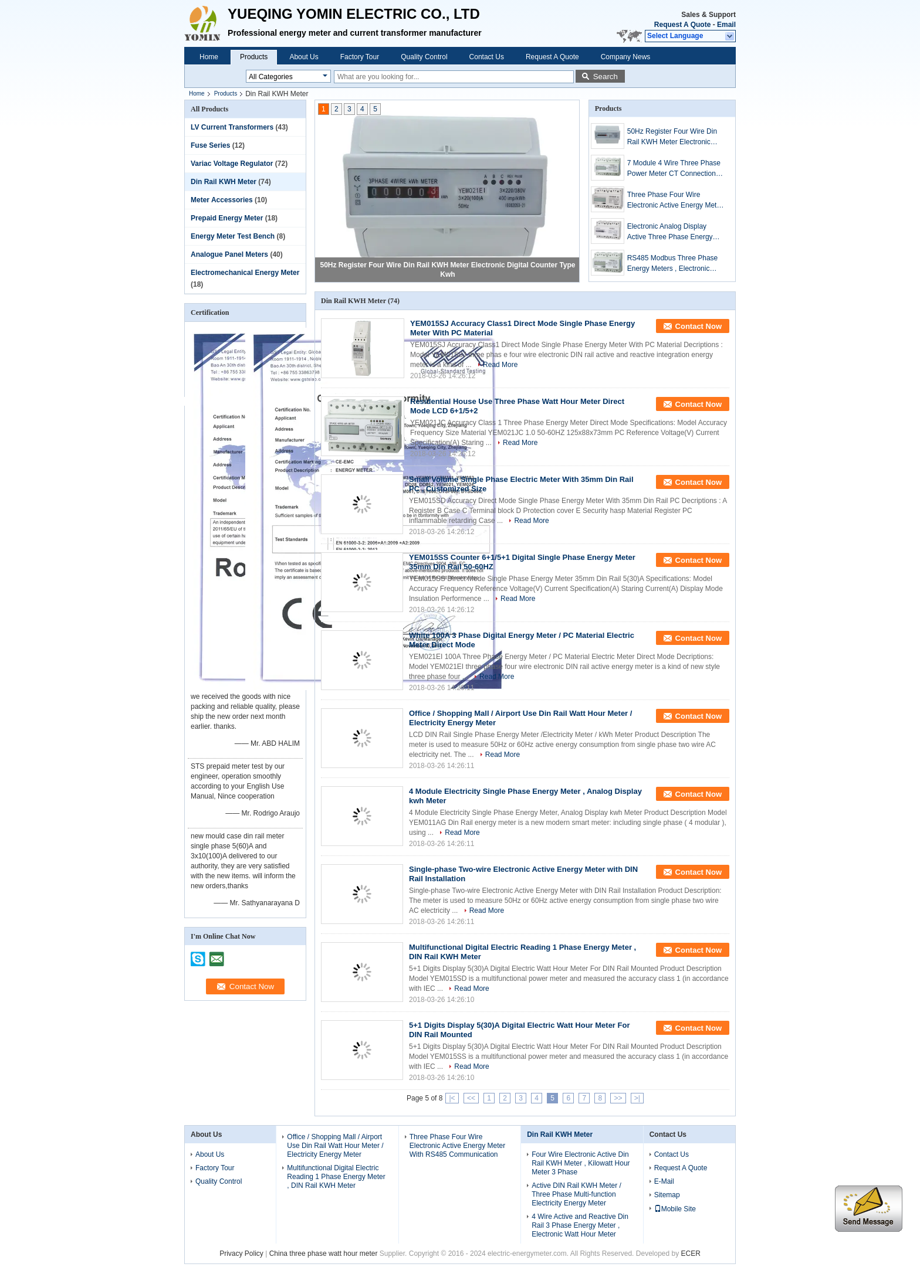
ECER (691, 1253)
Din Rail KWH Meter (223, 182)
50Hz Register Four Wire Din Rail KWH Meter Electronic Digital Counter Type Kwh (672, 137)
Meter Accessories (222, 200)
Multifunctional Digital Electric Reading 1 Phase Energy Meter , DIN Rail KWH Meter (336, 1177)
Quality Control (424, 57)
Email (726, 25)
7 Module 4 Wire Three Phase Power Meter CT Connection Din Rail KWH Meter (674, 169)
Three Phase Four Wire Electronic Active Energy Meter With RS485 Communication (675, 200)
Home (208, 57)
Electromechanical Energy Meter (245, 273)
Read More (500, 365)
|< (452, 1098)
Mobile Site (675, 1209)
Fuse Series (210, 145)
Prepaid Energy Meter (227, 218)
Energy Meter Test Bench (233, 236)
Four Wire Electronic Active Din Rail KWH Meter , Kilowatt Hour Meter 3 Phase (581, 1163)
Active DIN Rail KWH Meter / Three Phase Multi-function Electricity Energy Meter (576, 1194)
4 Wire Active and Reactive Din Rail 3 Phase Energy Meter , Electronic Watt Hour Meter (580, 1225)
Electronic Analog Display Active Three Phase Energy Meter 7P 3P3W (670, 232)
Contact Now (698, 326)
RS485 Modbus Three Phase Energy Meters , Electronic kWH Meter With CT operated (673, 264)
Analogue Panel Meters (229, 254)
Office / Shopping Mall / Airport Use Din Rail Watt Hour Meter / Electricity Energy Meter (335, 1146)
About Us (303, 57)
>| (637, 1098)
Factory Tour (359, 57)
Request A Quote (682, 25)
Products (254, 57)
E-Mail (664, 1181)
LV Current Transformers (232, 127)
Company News (626, 57)
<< (471, 1098)
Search (605, 76)
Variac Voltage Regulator (232, 163)
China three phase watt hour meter (323, 1253)
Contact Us (486, 57)
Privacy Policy (241, 1253)
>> (618, 1098)
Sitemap (667, 1195)
